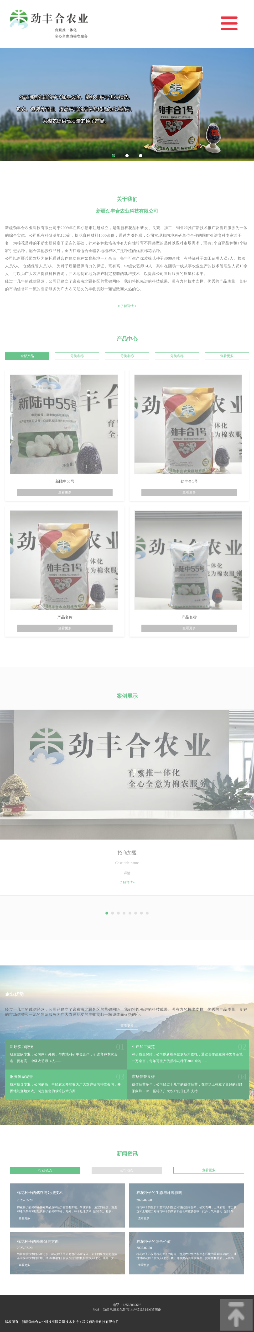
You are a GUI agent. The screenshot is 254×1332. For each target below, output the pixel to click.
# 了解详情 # (127, 318)
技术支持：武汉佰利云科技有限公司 (92, 1322)
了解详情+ (127, 895)
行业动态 (45, 1182)
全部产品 (27, 368)
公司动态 (126, 1182)
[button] (113, 155)
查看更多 (226, 368)
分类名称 (77, 368)
